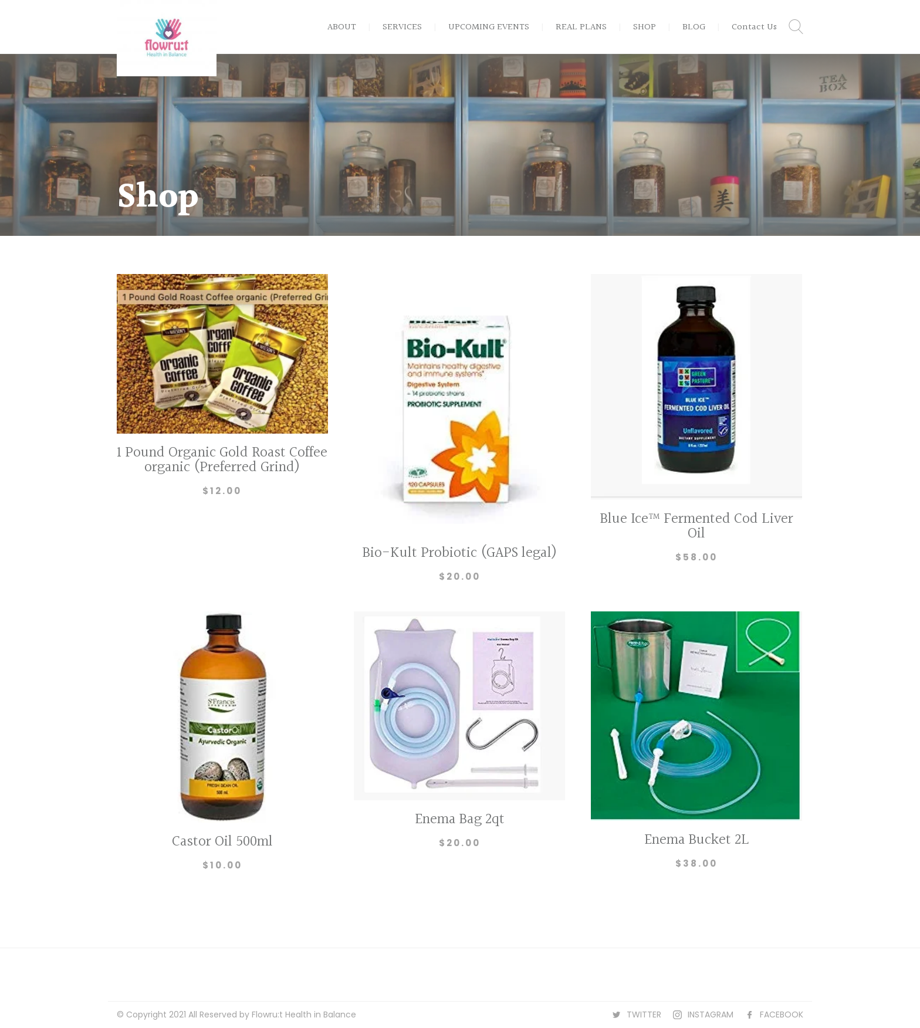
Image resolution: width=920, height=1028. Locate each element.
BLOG (693, 27)
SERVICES (402, 27)
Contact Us (754, 27)
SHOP (644, 27)
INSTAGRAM (710, 1014)
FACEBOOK (781, 1014)
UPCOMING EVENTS (488, 27)
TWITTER (644, 1014)
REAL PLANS (581, 27)
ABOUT (341, 27)
